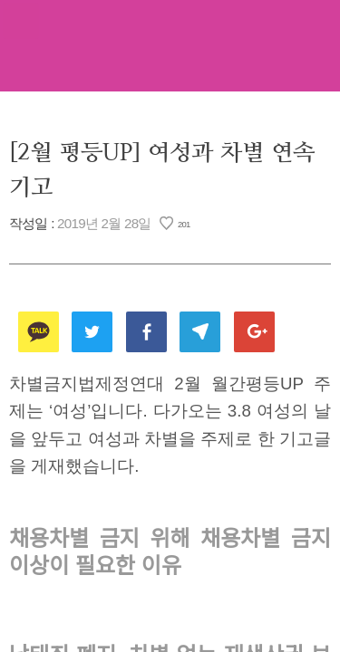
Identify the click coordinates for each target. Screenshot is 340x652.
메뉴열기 (21, 21)
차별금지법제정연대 (170, 45)
